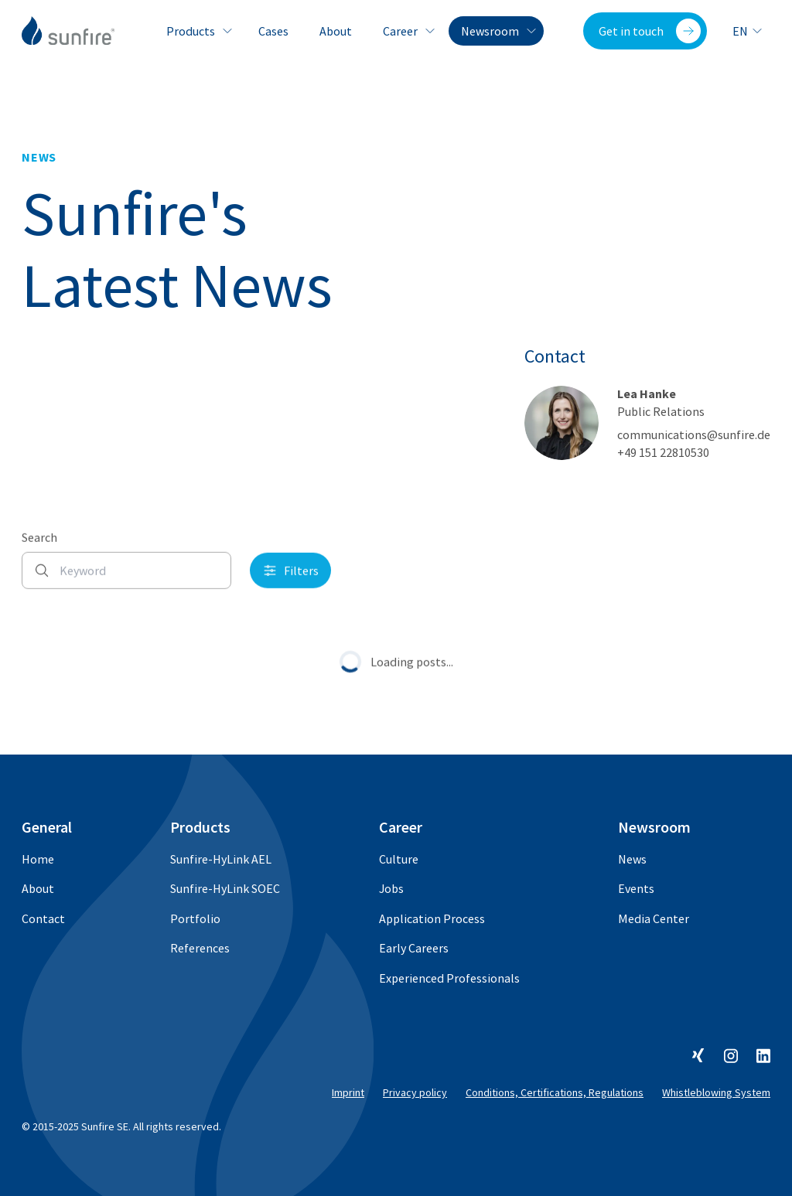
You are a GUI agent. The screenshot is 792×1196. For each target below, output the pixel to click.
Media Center (653, 918)
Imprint (348, 1092)
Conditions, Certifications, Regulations (555, 1092)
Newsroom (496, 31)
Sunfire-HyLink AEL (220, 859)
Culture (398, 859)
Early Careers (414, 948)
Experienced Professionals (449, 978)
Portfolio (195, 918)
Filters (290, 582)
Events (636, 888)
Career (406, 31)
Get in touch (650, 31)
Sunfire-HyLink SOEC (225, 888)
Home (38, 859)
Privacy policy (415, 1092)
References (200, 948)
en (747, 31)
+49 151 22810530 (663, 452)
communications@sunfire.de (693, 434)
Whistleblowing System (716, 1092)
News (632, 859)
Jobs (391, 888)
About (335, 31)
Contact (43, 918)
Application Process (432, 918)
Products (196, 31)
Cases (273, 31)
